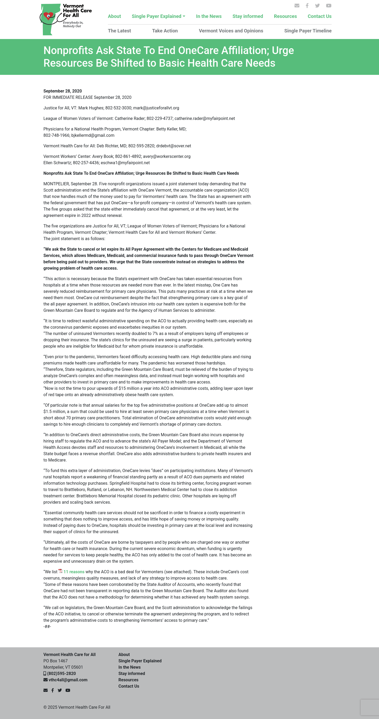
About (114, 16)
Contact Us (320, 16)
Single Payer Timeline (308, 30)
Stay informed (247, 16)
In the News (209, 16)
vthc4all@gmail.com (68, 679)
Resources (285, 16)
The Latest (119, 30)
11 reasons (73, 571)
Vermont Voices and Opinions (231, 30)
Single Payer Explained (156, 16)
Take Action (165, 30)
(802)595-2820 (61, 673)
